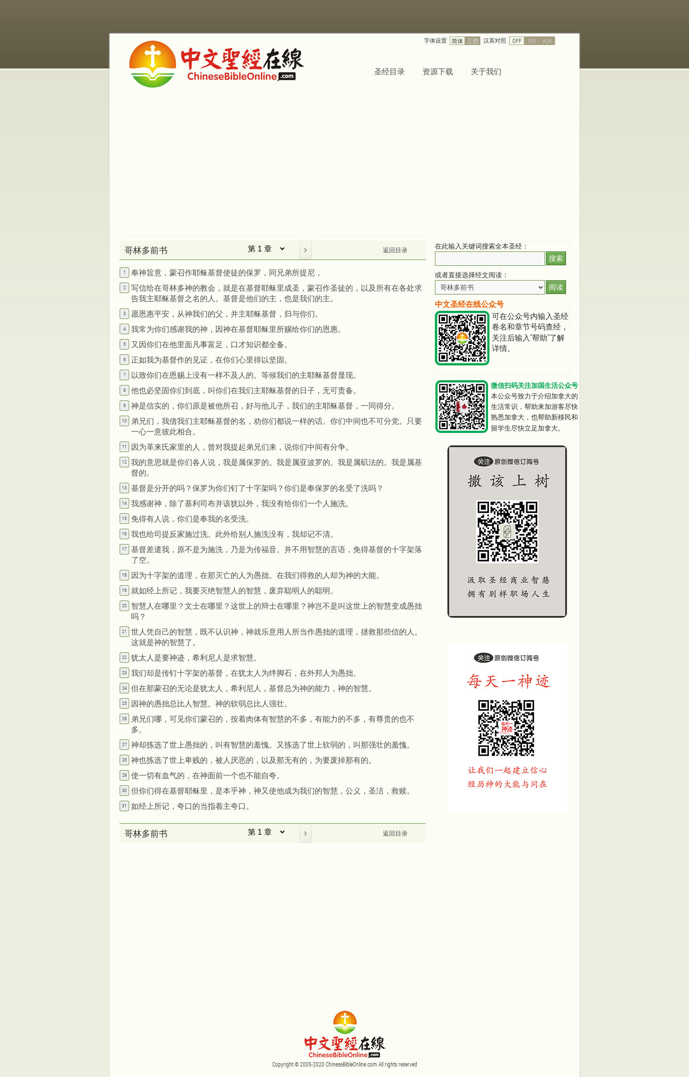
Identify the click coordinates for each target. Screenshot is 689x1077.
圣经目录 (389, 71)
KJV (547, 41)
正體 (472, 41)
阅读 (556, 287)
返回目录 (395, 250)
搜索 (556, 258)
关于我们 (486, 71)
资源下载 (437, 71)
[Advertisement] (344, 163)
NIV (532, 41)
